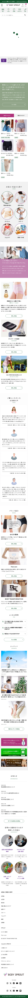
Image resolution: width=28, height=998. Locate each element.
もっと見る (14, 104)
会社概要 (3, 958)
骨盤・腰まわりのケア (6, 906)
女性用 (2, 899)
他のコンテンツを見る (14, 729)
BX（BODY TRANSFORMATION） (9, 938)
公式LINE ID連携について (7, 805)
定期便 (2, 922)
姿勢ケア (3, 909)
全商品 (2, 896)
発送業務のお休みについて (8, 787)
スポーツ (3, 912)
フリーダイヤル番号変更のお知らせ (10, 793)
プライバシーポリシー (6, 961)
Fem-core (3, 935)
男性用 (2, 902)
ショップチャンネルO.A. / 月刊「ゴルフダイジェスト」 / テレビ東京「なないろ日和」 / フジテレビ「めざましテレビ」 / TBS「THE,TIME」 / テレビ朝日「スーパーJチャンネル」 (17, 60)
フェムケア (3, 916)
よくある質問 (4, 954)
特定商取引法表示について (7, 964)
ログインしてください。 (22, 1)
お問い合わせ (4, 967)
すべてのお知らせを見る (14, 821)
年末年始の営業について (7, 799)
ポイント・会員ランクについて (8, 951)
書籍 (2, 919)
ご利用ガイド (4, 948)
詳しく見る (14, 316)
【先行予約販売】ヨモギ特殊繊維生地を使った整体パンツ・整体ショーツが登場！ (14, 812)
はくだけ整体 (4, 932)
